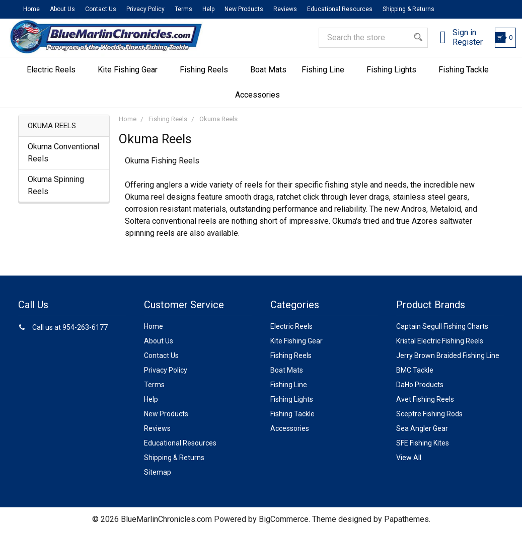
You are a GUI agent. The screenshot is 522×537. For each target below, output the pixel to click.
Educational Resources (339, 9)
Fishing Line (326, 75)
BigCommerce (284, 524)
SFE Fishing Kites (422, 448)
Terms (183, 9)
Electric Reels (55, 75)
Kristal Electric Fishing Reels (439, 346)
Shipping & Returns (408, 9)
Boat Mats (268, 75)
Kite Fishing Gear (131, 75)
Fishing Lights (394, 75)
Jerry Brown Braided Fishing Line (447, 361)
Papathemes (406, 524)
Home (31, 9)
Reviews (285, 9)
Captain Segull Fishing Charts (442, 331)
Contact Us (100, 9)
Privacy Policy (145, 9)
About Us (62, 9)
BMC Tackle (414, 375)
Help (208, 9)
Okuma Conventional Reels (63, 158)
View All (408, 463)
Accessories (261, 100)
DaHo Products (419, 390)
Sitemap (157, 477)
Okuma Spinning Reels (56, 191)
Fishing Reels (207, 75)
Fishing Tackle (467, 75)
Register (458, 46)
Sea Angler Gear (422, 433)
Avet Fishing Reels (425, 404)
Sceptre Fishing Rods (429, 419)
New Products (244, 9)
